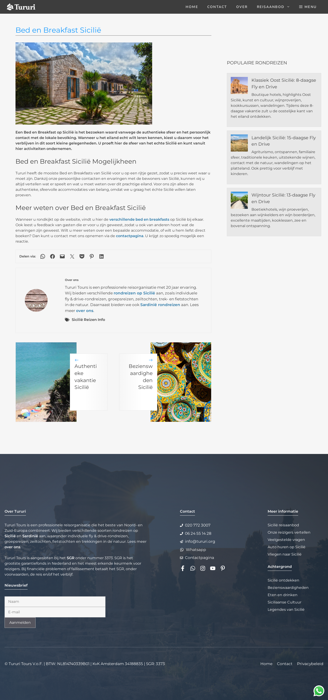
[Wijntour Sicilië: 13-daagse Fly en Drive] (239, 201)
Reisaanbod (276, 7)
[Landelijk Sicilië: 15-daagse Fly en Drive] (239, 143)
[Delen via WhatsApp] (43, 256)
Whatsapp (196, 549)
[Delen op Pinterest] (92, 256)
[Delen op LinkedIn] (101, 256)
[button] (308, 7)
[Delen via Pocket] (82, 256)
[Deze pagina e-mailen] (62, 256)
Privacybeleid (310, 663)
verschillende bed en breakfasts (139, 219)
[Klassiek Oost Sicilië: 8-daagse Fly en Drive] (239, 86)
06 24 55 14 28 (198, 533)
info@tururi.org (200, 541)
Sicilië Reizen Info (88, 319)
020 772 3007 (197, 525)
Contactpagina (199, 557)
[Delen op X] (72, 256)
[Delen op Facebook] (52, 256)
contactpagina (130, 236)
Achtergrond (280, 566)
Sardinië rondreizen (160, 304)
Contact (217, 7)
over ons (84, 310)
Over (242, 7)
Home (192, 7)
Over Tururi (15, 511)
